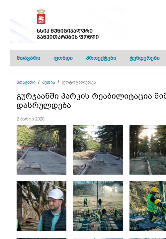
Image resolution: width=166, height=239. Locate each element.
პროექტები (101, 58)
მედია (48, 82)
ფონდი (63, 58)
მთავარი (28, 58)
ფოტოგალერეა (79, 82)
